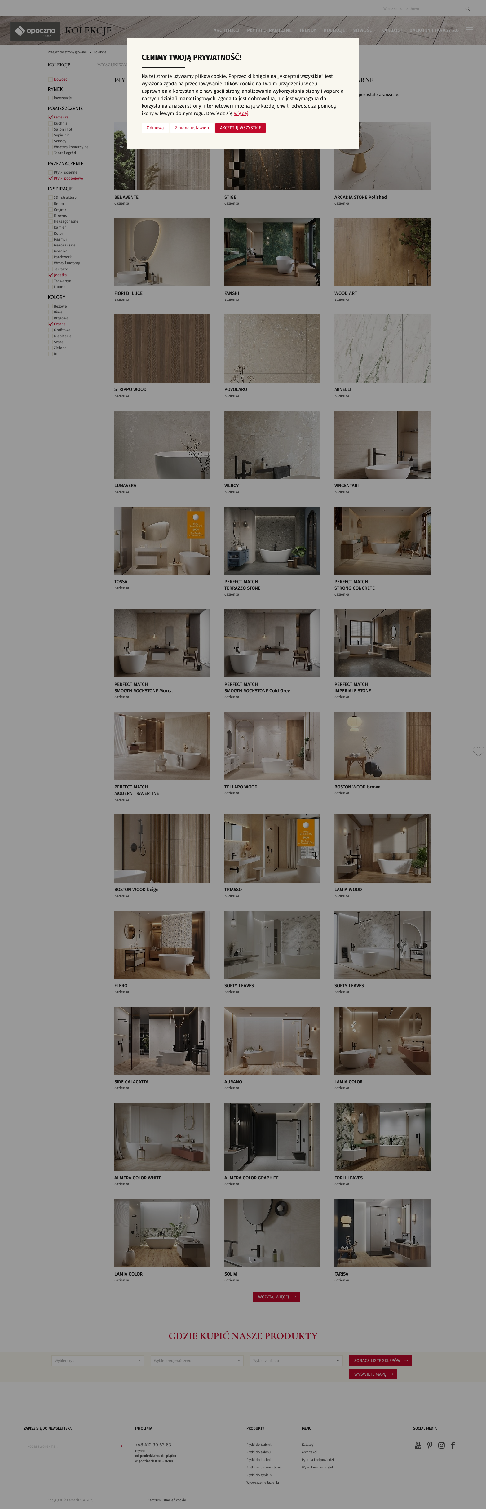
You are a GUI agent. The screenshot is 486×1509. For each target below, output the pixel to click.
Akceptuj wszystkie (240, 128)
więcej (241, 113)
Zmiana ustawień (192, 128)
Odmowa (155, 128)
